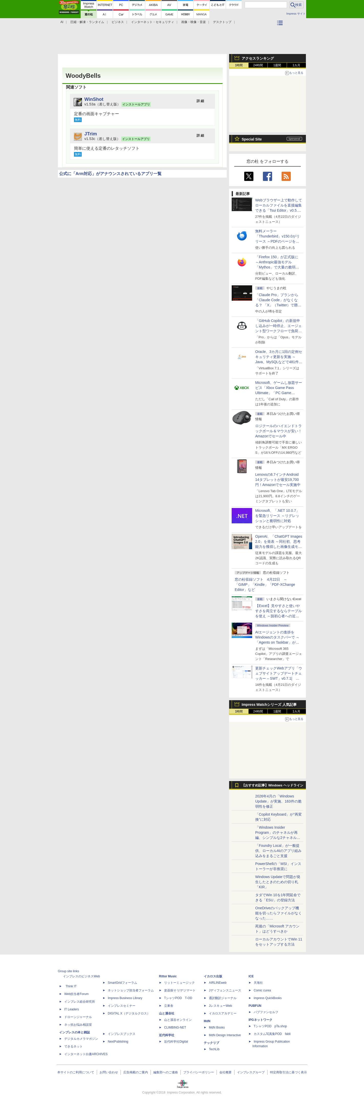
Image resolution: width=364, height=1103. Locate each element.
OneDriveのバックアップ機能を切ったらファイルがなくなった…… (278, 913)
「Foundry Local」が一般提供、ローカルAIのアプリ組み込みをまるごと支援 (278, 851)
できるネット (73, 1046)
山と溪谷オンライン (178, 1020)
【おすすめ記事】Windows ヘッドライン (272, 785)
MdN (207, 1021)
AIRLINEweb (218, 983)
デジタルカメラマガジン (81, 1039)
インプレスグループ (251, 1072)
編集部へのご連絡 (165, 1072)
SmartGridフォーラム (122, 983)
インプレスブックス (121, 1034)
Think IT (71, 986)
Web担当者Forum (76, 994)
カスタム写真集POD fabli (272, 1034)
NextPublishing (118, 1041)
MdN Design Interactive (225, 1035)
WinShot (93, 99)
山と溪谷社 (166, 1013)
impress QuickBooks (268, 998)
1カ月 (297, 65)
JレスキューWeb (220, 1006)
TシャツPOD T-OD (178, 998)
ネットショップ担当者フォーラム (131, 990)
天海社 (258, 983)
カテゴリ (280, 29)
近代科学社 (166, 1035)
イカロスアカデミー (223, 1013)
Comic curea (262, 990)
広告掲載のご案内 (135, 1072)
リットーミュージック (179, 983)
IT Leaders (71, 1009)
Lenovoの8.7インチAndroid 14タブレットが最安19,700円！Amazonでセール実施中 (278, 479)
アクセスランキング (258, 58)
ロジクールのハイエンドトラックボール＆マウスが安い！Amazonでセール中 (278, 431)
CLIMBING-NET (175, 1027)
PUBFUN (255, 1006)
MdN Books (217, 1027)
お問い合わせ (109, 1072)
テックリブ (211, 1043)
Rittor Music (168, 976)
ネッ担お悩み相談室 (78, 1024)
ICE (251, 976)
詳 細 (200, 101)
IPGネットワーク (260, 1020)
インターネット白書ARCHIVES (86, 1054)
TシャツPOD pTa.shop (270, 1026)
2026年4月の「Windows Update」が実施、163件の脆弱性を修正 (278, 801)
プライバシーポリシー (198, 1072)
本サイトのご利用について (75, 1072)
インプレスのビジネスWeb (81, 976)
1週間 (277, 65)
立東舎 (168, 1006)
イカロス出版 (213, 976)
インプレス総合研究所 (79, 1001)
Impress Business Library (125, 998)
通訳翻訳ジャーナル (223, 998)
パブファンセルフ (266, 1012)
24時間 (258, 65)
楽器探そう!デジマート (180, 990)
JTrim (90, 133)
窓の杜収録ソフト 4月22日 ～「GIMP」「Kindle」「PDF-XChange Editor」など (265, 584)
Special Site (252, 139)
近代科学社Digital (176, 1041)
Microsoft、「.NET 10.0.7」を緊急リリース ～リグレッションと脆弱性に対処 (277, 516)
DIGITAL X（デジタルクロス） (129, 1013)
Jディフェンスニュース (225, 990)
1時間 (239, 65)
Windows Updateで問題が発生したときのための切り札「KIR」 (277, 882)
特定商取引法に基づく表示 (288, 1072)
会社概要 (225, 1072)
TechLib (214, 1049)
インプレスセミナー (121, 1006)
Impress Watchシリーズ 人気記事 (269, 704)
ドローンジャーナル (78, 1017)
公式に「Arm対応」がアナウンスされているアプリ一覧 (110, 173)
